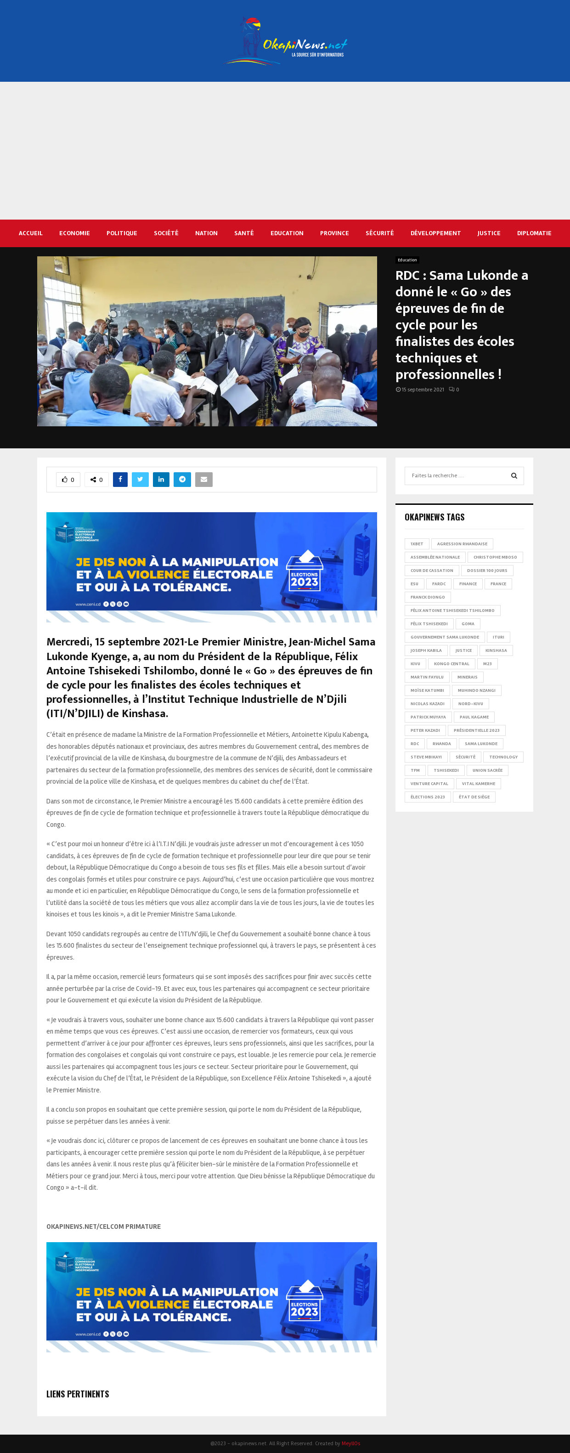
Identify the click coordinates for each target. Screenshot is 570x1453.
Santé (244, 233)
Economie (74, 233)
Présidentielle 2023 (477, 730)
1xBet (417, 544)
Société (166, 233)
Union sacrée (487, 770)
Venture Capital (429, 783)
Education (287, 233)
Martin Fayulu (427, 677)
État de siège (474, 797)
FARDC (439, 584)
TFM (415, 770)
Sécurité (380, 233)
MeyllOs (351, 1443)
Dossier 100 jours (487, 570)
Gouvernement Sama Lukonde (445, 637)
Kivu (415, 664)
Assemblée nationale (435, 557)
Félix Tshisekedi (429, 624)
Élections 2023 (428, 797)
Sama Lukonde (481, 743)
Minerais (467, 677)
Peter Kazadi (425, 730)
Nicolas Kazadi (428, 704)
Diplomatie (534, 233)
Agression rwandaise (462, 544)
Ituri (498, 637)
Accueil (31, 233)
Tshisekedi (446, 770)
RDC (415, 743)
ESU (414, 584)
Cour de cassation (432, 570)
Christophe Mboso (495, 557)
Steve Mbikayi (426, 757)
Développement (436, 233)
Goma (468, 624)
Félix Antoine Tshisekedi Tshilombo (453, 610)
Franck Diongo (428, 597)
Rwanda (442, 743)
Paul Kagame (474, 717)
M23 (487, 664)
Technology (503, 757)
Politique (122, 233)
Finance (468, 584)
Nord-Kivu (470, 704)
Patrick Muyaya (428, 717)
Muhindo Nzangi (477, 690)
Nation (206, 233)
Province (334, 233)
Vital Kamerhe (478, 783)
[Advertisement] (285, 150)
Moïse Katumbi (427, 690)
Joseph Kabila (426, 650)
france (498, 584)
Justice (489, 233)
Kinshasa (496, 650)
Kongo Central (451, 664)
